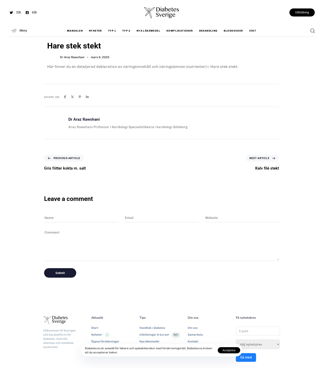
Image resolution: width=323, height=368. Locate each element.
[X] (72, 96)
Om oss (193, 328)
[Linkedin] (87, 96)
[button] (17, 30)
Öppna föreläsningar (105, 341)
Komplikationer (179, 30)
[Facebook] (65, 96)
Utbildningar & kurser (159, 335)
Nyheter (95, 30)
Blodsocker (233, 30)
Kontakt (193, 341)
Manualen (75, 30)
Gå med (246, 357)
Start (94, 328)
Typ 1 (112, 30)
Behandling (208, 30)
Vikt (252, 30)
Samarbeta (195, 334)
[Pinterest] (79, 96)
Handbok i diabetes (152, 328)
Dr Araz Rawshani (72, 57)
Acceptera (228, 350)
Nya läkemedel (148, 30)
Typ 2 (126, 30)
